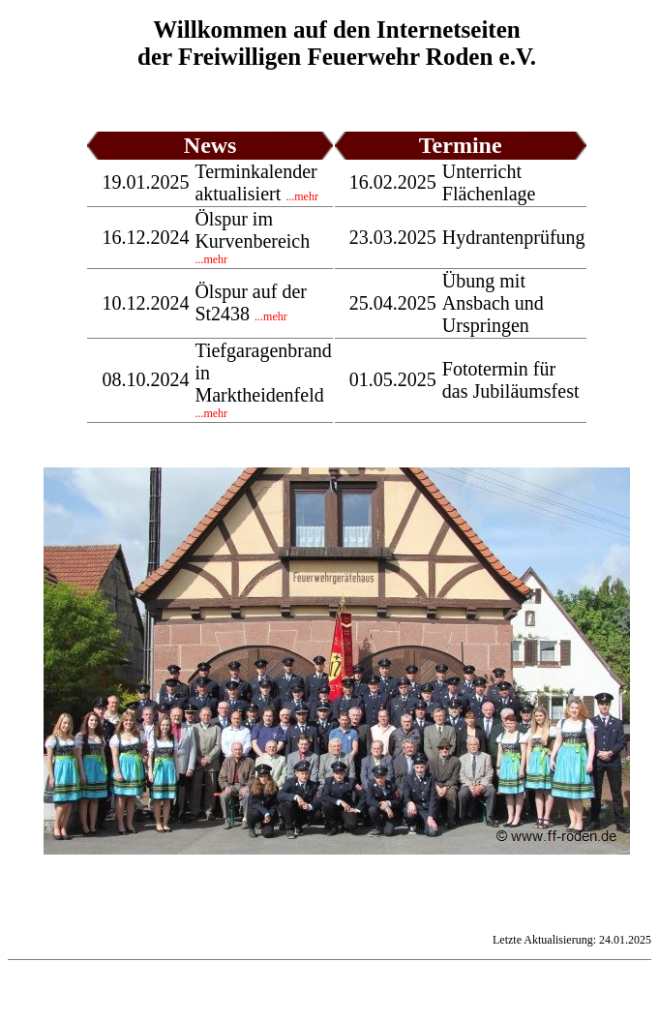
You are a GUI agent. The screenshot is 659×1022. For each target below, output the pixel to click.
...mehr (301, 196)
